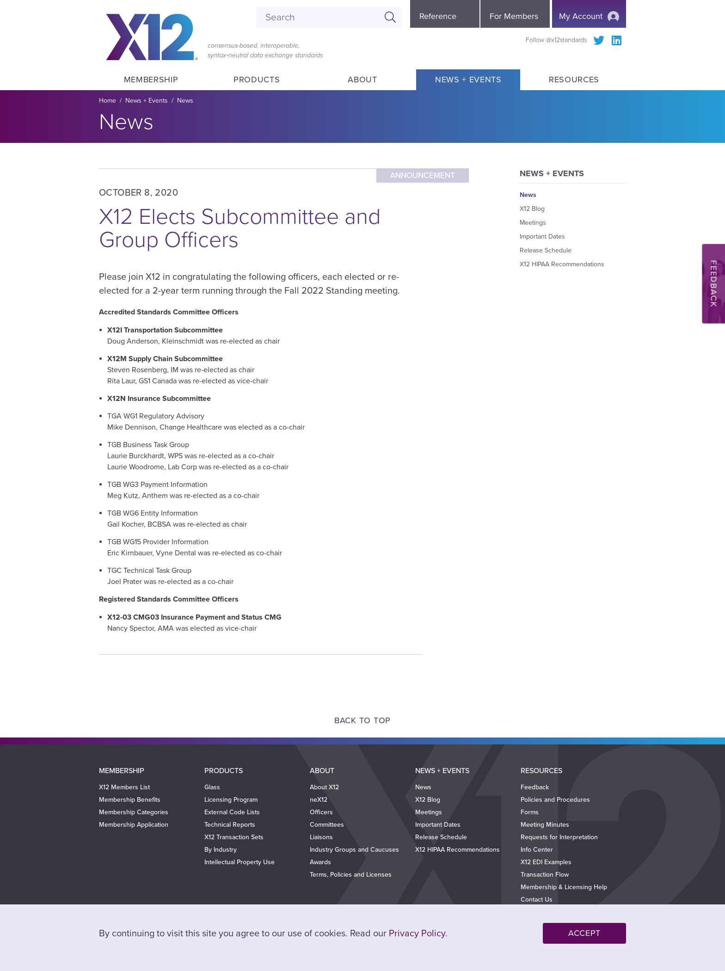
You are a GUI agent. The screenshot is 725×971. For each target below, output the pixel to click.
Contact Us (537, 899)
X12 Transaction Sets (234, 837)
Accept (584, 933)
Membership (150, 79)
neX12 (318, 800)
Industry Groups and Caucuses (354, 850)
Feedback (535, 787)
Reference (437, 16)
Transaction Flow (545, 875)
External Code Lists (232, 812)
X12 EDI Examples (546, 862)
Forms (530, 812)
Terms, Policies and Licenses (351, 875)
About (362, 79)
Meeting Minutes (545, 825)
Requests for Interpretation (559, 837)
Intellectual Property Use (239, 862)
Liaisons (321, 837)
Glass (212, 787)
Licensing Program (231, 800)
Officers (321, 812)
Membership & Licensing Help (564, 887)
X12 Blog (532, 209)
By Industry (220, 850)
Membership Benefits (129, 800)
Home (107, 100)
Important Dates (542, 236)
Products (256, 79)
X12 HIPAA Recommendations (562, 264)
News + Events (468, 79)
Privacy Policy (417, 933)
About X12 (324, 787)
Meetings (533, 223)
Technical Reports (229, 825)
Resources (574, 79)
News (185, 100)
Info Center (537, 850)
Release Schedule (545, 250)
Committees (327, 825)
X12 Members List (124, 787)
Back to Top (362, 720)
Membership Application (133, 825)
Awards (320, 862)
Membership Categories (133, 812)
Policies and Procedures (555, 800)
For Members (514, 16)
